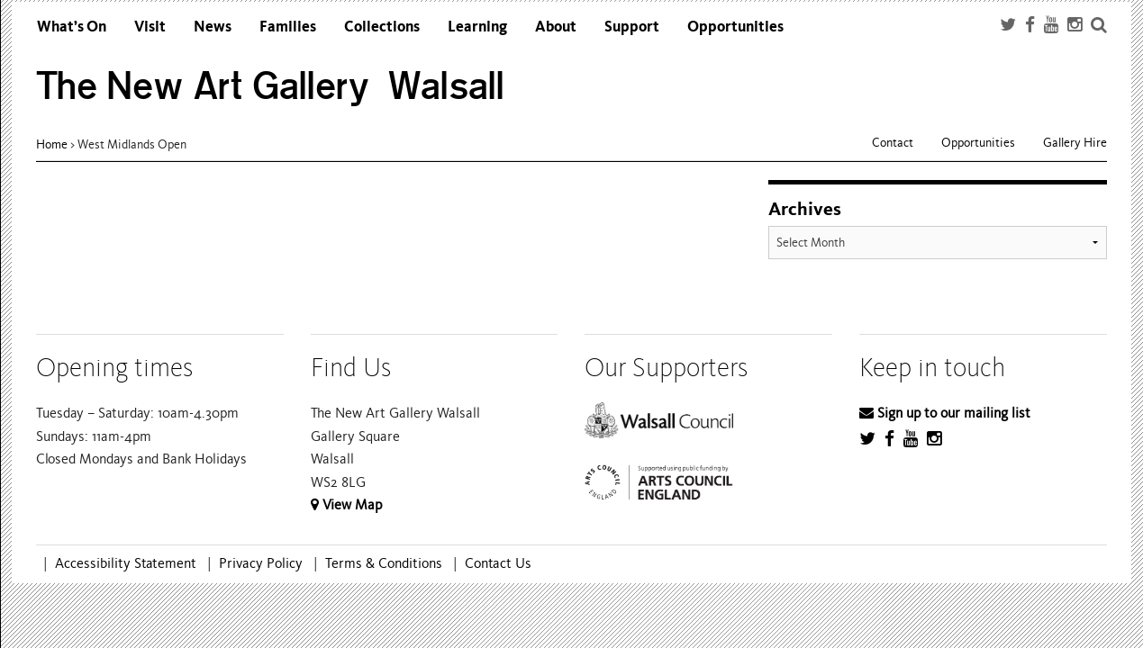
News (212, 26)
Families (287, 26)
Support (631, 26)
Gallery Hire (1075, 142)
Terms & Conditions (383, 563)
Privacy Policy (261, 563)
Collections (382, 26)
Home (52, 144)
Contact (892, 142)
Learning (477, 26)
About (555, 26)
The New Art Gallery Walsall (270, 86)
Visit (150, 26)
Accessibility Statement (125, 563)
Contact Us (498, 563)
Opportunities (735, 26)
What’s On (71, 26)
